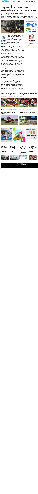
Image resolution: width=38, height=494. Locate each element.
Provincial (28, 1)
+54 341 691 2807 (28, 164)
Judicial (13, 5)
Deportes (23, 1)
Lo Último (13, 1)
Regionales (33, 1)
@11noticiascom (3, 41)
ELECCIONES (18, 1)
